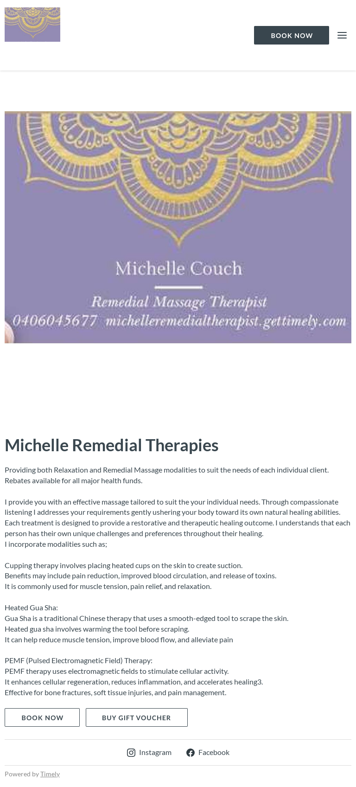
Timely (50, 774)
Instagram (149, 752)
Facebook (207, 752)
